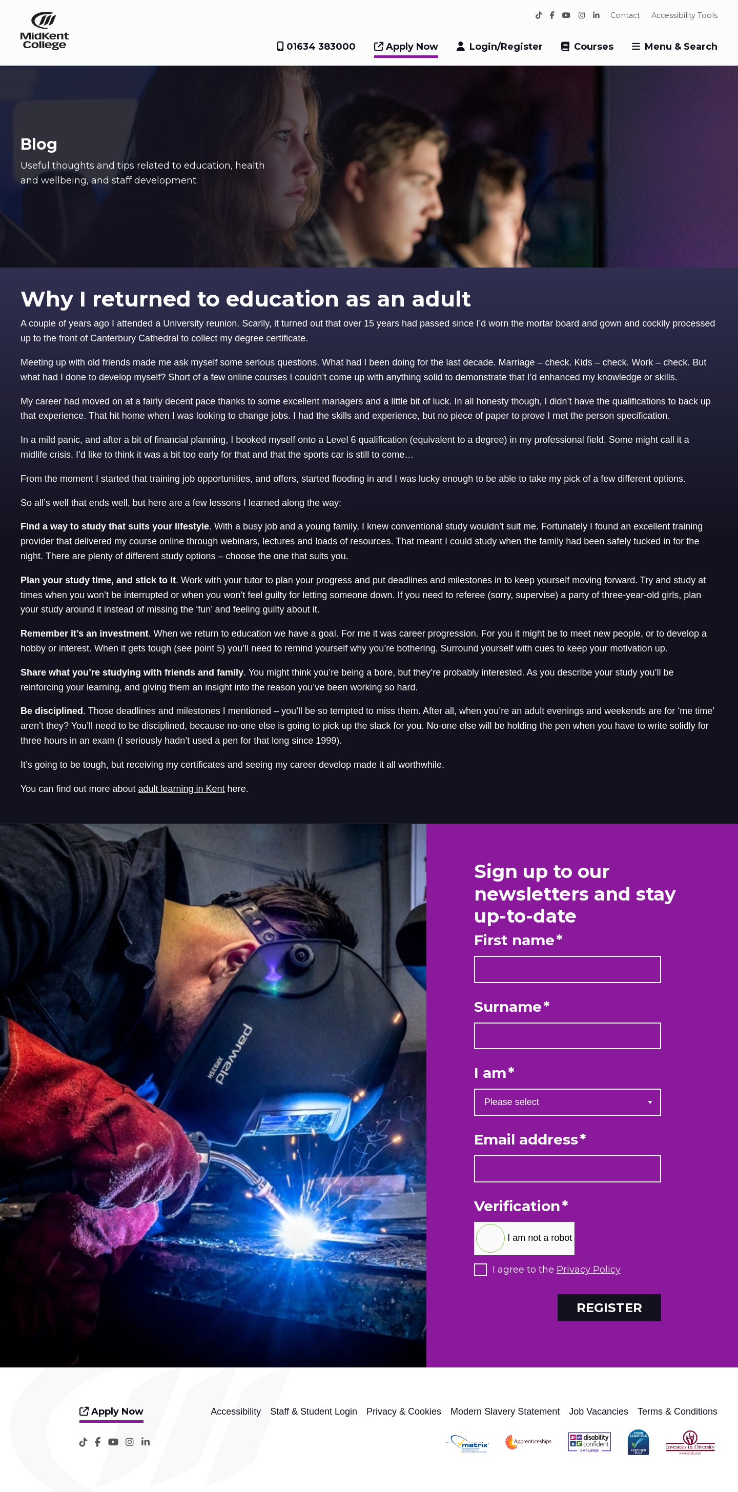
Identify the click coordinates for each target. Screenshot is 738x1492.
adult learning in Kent (181, 789)
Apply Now (406, 46)
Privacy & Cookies (403, 1411)
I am (494, 1073)
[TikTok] (539, 15)
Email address (530, 1139)
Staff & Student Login (313, 1411)
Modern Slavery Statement (505, 1411)
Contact (625, 15)
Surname (512, 1006)
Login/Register (506, 46)
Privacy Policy (589, 1269)
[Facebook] (552, 15)
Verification (521, 1206)
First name (518, 940)
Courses (593, 46)
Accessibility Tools (684, 15)
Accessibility (236, 1411)
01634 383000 (316, 46)
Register (609, 1307)
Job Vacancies (598, 1411)
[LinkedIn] (596, 15)
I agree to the (557, 1269)
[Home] (44, 47)
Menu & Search (681, 46)
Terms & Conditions (677, 1411)
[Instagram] (582, 15)
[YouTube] (566, 15)
